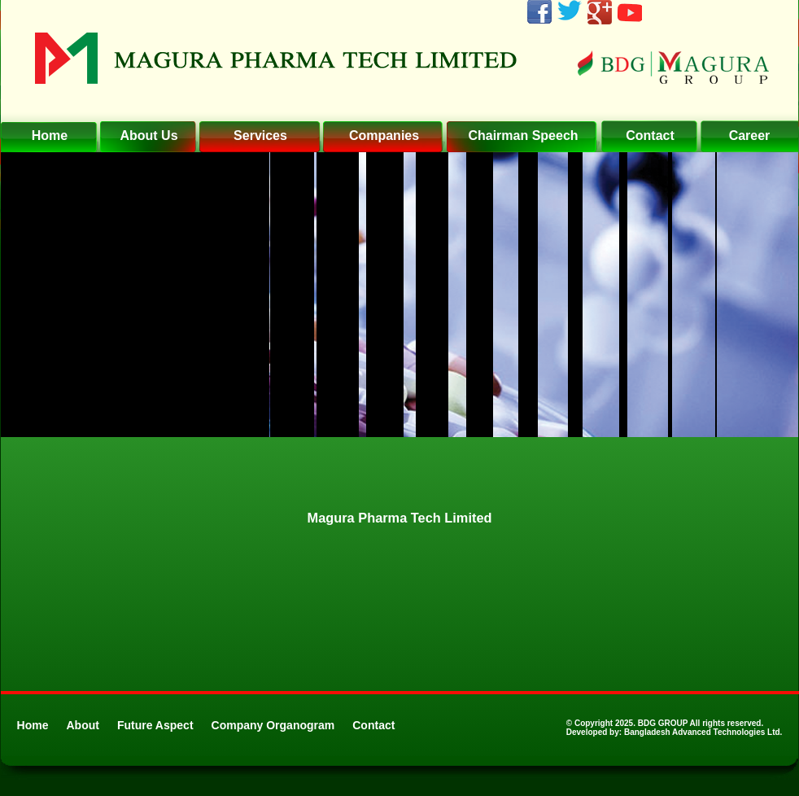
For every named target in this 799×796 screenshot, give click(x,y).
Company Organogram (273, 725)
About (83, 725)
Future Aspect (155, 725)
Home (33, 725)
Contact (373, 725)
